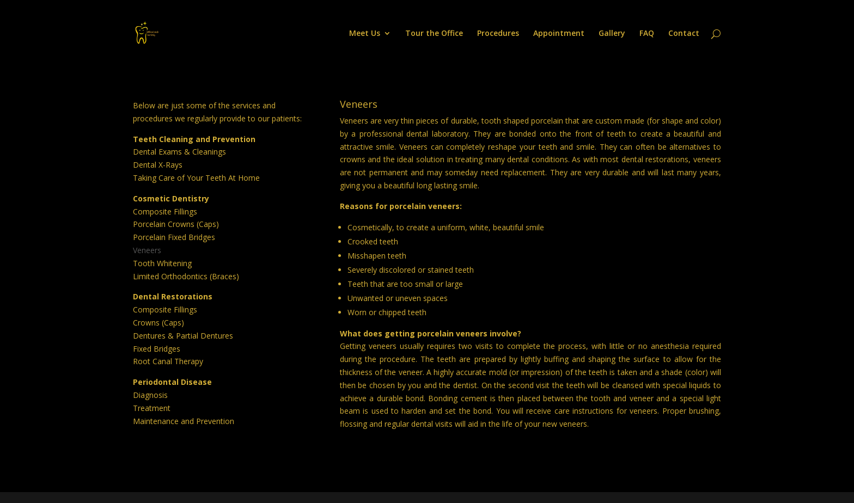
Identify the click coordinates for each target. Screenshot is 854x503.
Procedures (498, 33)
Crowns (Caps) (158, 322)
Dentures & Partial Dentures (183, 335)
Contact (683, 33)
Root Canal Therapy (168, 361)
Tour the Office (434, 33)
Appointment (558, 33)
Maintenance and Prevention (183, 421)
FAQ (646, 33)
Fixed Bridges (156, 348)
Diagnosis (150, 395)
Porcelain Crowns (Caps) (176, 224)
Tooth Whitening (162, 263)
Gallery (612, 33)
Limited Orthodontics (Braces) (186, 276)
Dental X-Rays (157, 165)
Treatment (151, 408)
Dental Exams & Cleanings (179, 151)
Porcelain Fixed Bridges (174, 237)
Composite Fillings (165, 211)
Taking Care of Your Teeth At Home (196, 178)
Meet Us (364, 33)
